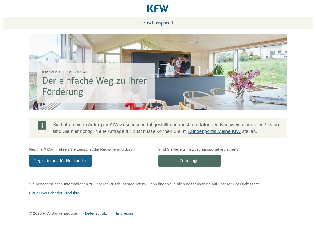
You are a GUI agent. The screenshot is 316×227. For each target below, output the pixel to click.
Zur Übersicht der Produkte (55, 193)
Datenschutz (96, 213)
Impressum (125, 213)
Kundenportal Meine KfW (214, 131)
